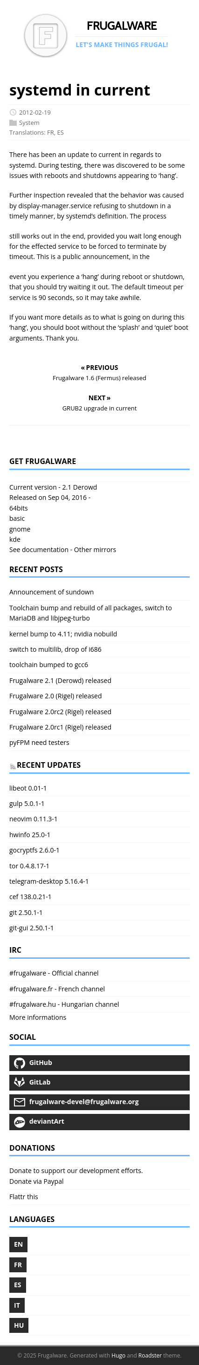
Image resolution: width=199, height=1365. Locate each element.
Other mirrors (95, 549)
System (29, 122)
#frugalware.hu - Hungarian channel (64, 1004)
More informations (37, 1017)
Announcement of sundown (51, 591)
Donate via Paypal (36, 1181)
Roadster (150, 1355)
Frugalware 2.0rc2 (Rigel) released (60, 711)
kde (15, 539)
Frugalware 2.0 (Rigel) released (55, 695)
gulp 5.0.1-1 (27, 803)
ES (60, 133)
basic (17, 518)
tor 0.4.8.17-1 (29, 865)
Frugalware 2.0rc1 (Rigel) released (60, 727)
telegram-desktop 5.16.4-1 (49, 881)
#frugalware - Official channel (54, 973)
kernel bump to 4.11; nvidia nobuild (63, 633)
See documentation (39, 549)
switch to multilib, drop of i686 (55, 649)
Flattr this (23, 1196)
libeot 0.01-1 (28, 788)
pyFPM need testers (39, 742)
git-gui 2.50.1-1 (31, 927)
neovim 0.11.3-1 (33, 818)
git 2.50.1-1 (26, 912)
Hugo (118, 1355)
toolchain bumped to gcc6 (48, 664)
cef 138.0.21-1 (30, 896)
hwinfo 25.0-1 (30, 834)
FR (50, 133)
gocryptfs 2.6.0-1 (34, 850)
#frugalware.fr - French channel (57, 988)
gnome (19, 529)
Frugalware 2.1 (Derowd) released (60, 680)
